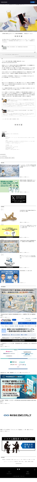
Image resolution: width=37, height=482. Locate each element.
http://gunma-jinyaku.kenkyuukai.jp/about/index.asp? (14, 154)
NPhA (21, 463)
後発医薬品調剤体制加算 (18, 467)
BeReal (15, 463)
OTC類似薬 (24, 463)
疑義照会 (32, 465)
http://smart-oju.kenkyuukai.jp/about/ (12, 153)
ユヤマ (13, 465)
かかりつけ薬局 (33, 463)
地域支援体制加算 (8, 463)
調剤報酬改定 (3, 463)
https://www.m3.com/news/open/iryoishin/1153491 (9, 62)
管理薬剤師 (29, 465)
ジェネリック (5, 465)
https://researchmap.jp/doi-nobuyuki (12, 151)
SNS (27, 463)
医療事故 (26, 465)
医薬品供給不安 (16, 465)
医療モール (22, 465)
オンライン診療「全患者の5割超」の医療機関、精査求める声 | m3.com (25, 56)
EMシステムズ (18, 463)
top (34, 473)
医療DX (20, 465)
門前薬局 (12, 463)
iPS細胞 (29, 463)
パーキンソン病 (9, 465)
